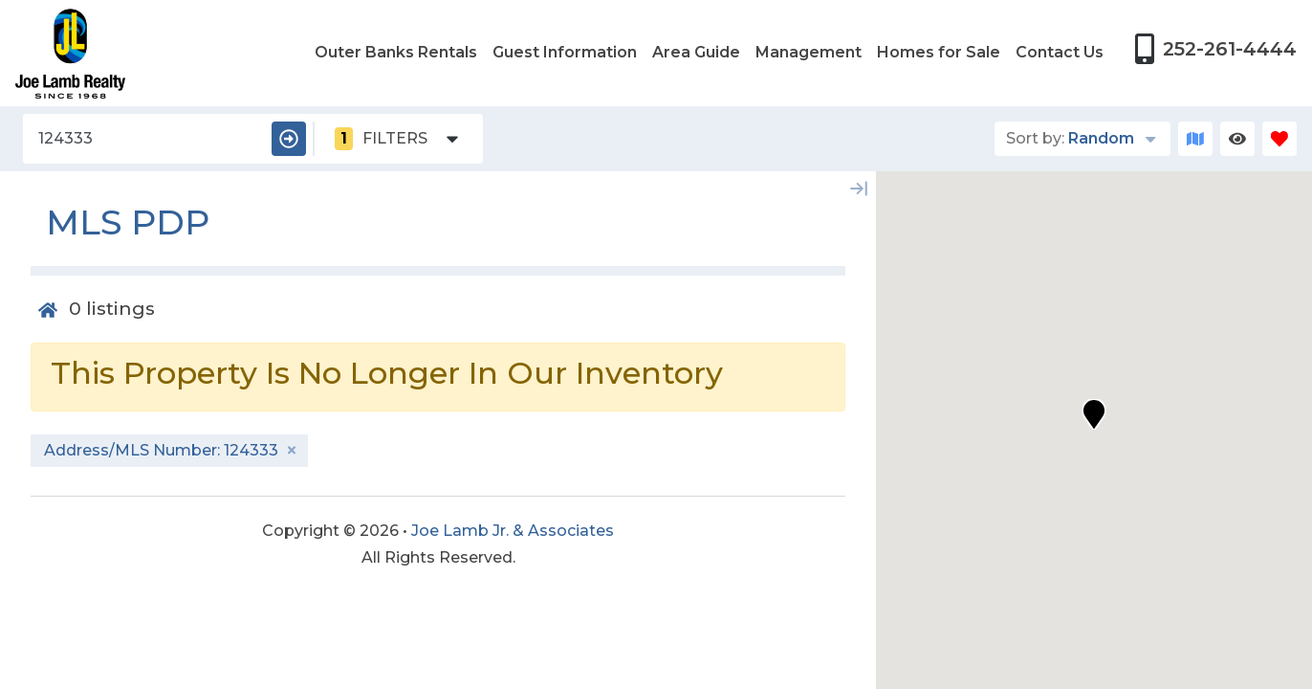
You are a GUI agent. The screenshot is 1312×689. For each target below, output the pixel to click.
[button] (1094, 414)
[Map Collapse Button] (859, 188)
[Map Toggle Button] (1195, 139)
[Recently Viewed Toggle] (1237, 139)
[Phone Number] (1215, 48)
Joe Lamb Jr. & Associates (512, 531)
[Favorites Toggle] (1279, 139)
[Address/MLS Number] (143, 139)
